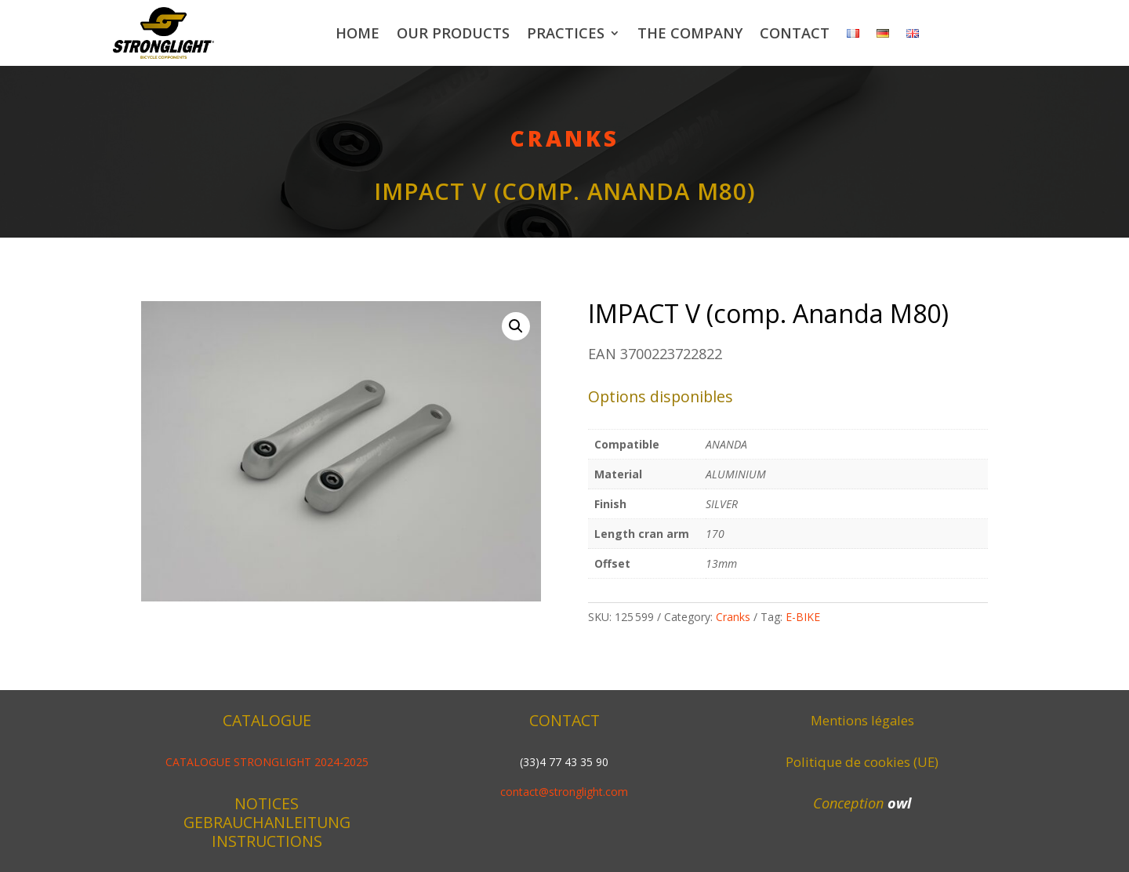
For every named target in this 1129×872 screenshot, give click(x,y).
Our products (453, 33)
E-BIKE (803, 616)
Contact (795, 33)
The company (689, 33)
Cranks (564, 138)
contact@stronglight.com (564, 791)
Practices (565, 33)
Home (357, 33)
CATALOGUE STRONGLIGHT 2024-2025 (266, 761)
